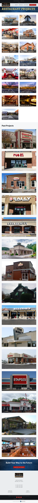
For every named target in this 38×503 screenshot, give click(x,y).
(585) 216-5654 (19, 486)
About (16, 4)
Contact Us (32, 4)
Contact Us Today (19, 467)
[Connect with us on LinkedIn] (19, 497)
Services (21, 4)
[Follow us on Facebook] (17, 497)
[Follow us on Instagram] (21, 497)
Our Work (26, 4)
